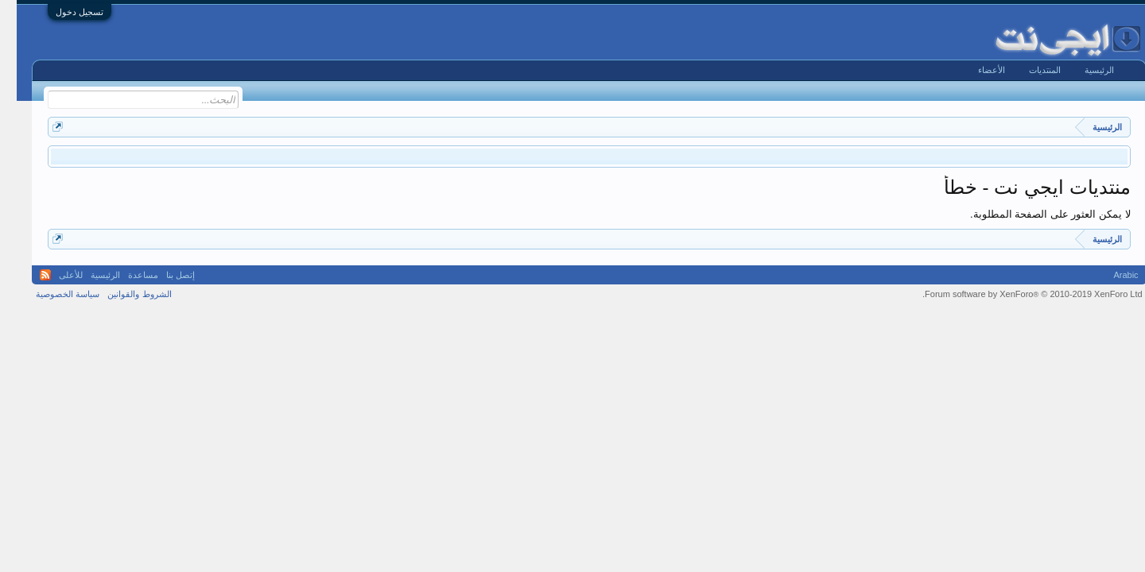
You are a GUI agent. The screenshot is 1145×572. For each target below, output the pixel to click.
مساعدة (126, 275)
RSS (28, 274)
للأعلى (54, 275)
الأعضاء (974, 70)
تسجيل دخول (63, 12)
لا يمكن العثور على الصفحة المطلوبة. (1033, 214)
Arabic (1108, 275)
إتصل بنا (163, 275)
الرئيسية (1082, 70)
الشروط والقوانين (122, 294)
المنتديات (1028, 70)
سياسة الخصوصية (51, 294)
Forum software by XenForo (1016, 294)
